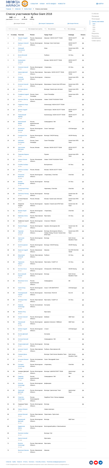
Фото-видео (51, 3)
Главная (8, 9)
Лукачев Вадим (22, 226)
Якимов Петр (22, 311)
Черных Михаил (23, 409)
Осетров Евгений (23, 339)
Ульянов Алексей (23, 67)
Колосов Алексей (23, 84)
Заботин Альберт (23, 169)
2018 (94, 23)
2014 (94, 31)
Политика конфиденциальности (56, 461)
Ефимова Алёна (23, 215)
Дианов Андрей (22, 109)
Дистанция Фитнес (73, 23)
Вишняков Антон (23, 281)
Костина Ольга (22, 269)
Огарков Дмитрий (23, 344)
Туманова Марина (23, 154)
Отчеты (25, 461)
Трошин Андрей (22, 38)
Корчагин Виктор (23, 99)
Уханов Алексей (23, 317)
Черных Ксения (22, 159)
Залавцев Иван (22, 299)
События (34, 3)
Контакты (31, 461)
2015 (94, 29)
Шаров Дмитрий (23, 72)
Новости (61, 3)
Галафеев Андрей (23, 94)
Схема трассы (96, 40)
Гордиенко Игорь (23, 104)
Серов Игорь (22, 287)
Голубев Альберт (23, 164)
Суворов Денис (22, 354)
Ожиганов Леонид (23, 193)
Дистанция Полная (19, 23)
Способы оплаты (41, 461)
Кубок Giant (28, 9)
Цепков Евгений (23, 414)
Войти (99, 3)
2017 (94, 25)
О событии (95, 13)
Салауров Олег (22, 135)
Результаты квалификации (96, 37)
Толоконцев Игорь (23, 188)
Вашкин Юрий (22, 210)
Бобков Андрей (22, 329)
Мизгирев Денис (23, 89)
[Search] (16, 28)
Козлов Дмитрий (23, 334)
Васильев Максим (23, 450)
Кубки (42, 3)
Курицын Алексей (23, 43)
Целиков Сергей (23, 349)
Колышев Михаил (23, 359)
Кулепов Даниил (23, 245)
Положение (95, 16)
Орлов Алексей (22, 438)
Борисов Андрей (23, 250)
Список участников (98, 21)
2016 (94, 27)
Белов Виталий (22, 55)
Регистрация (96, 19)
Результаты (95, 33)
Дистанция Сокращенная (46, 23)
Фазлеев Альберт (23, 433)
